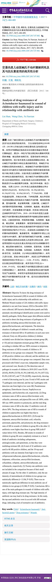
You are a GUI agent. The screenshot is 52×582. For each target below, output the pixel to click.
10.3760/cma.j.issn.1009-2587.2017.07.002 (23, 36)
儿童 (12, 287)
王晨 (10, 80)
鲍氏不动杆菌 (22, 287)
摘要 (6, 134)
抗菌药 (32, 287)
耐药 (39, 287)
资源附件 (10, 539)
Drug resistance (22, 513)
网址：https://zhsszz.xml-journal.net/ (26, 569)
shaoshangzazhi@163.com (29, 566)
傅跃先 (17, 80)
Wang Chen (17, 116)
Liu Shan (6, 116)
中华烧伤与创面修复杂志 (25, 17)
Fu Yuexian (29, 116)
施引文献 (8, 532)
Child (16, 509)
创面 (45, 287)
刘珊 (4, 80)
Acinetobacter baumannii (30, 509)
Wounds (34, 513)
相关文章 (8, 525)
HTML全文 (9, 518)
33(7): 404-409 (9, 20)
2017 (43, 17)
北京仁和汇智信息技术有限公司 (22, 578)
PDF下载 (28, 60)
